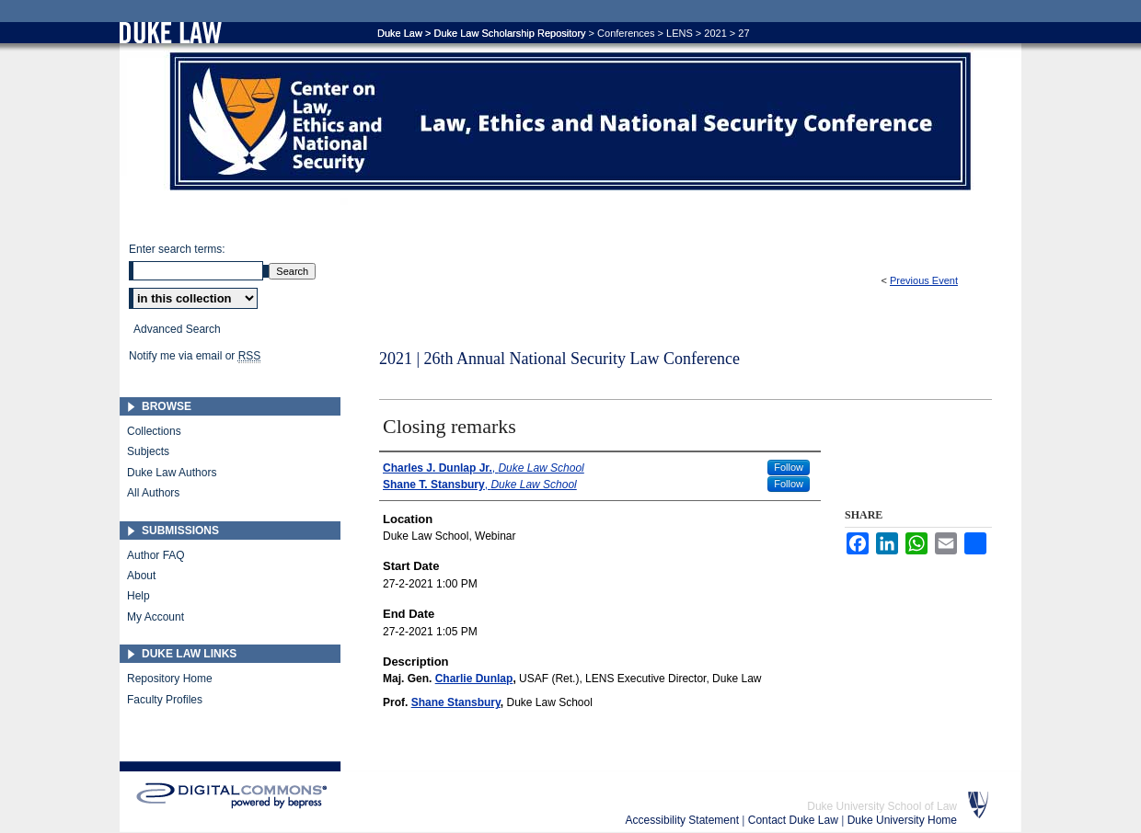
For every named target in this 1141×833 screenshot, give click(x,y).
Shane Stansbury (456, 702)
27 (743, 33)
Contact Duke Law (794, 820)
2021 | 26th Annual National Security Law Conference (559, 358)
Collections (154, 431)
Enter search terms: (177, 249)
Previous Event (924, 280)
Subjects (148, 451)
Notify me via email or (194, 355)
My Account (155, 616)
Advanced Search (177, 329)
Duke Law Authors (171, 472)
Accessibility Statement (684, 820)
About (141, 575)
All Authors (153, 492)
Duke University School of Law (882, 806)
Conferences (625, 33)
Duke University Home (902, 820)
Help (138, 595)
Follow (788, 467)
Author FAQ (156, 555)
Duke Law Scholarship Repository (509, 33)
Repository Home (170, 678)
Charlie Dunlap (474, 678)
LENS (679, 33)
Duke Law (399, 33)
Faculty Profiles (164, 699)
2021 (715, 33)
